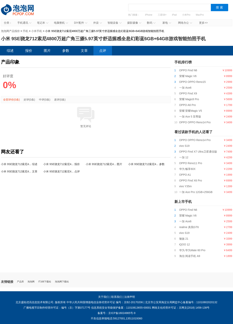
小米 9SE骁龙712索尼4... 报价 (61, 164)
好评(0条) (29, 99)
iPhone (148, 14)
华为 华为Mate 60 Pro (192, 250)
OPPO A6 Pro (187, 105)
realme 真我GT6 (189, 227)
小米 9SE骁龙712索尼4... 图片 (104, 164)
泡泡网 (31, 281)
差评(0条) (60, 99)
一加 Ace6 (185, 87)
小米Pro (186, 14)
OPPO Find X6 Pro (190, 180)
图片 (47, 51)
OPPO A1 (185, 174)
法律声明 (129, 296)
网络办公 (185, 22)
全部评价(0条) (11, 99)
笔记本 (42, 22)
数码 (151, 22)
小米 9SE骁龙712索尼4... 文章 (19, 171)
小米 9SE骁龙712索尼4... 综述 (19, 164)
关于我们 (103, 296)
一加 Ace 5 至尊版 (190, 116)
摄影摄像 (134, 22)
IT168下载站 (44, 281)
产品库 (20, 281)
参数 (65, 51)
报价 (28, 51)
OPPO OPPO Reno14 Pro (195, 122)
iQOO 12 (184, 244)
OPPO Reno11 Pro (190, 163)
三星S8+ (162, 14)
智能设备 (115, 22)
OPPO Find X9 (188, 93)
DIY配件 (80, 22)
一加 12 (183, 157)
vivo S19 (184, 145)
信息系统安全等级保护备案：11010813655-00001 (121, 307)
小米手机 (36, 31)
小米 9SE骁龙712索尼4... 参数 (146, 164)
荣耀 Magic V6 (188, 76)
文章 (84, 51)
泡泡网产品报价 (21, 12)
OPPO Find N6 (188, 70)
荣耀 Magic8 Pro (189, 99)
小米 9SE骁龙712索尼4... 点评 (61, 171)
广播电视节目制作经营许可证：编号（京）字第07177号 (57, 307)
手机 (25, 31)
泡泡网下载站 (62, 281)
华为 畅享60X (187, 168)
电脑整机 (61, 22)
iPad (174, 14)
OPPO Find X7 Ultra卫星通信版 (198, 151)
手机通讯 (24, 22)
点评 (102, 51)
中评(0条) (44, 99)
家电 (166, 22)
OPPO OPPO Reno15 (192, 81)
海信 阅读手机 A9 (189, 256)
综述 (10, 51)
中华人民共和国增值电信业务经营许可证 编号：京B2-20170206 (104, 302)
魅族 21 (183, 238)
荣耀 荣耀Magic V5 (190, 110)
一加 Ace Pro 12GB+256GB (196, 192)
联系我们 (116, 296)
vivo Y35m (185, 186)
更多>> (203, 22)
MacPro (200, 14)
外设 (97, 22)
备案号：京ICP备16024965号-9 (116, 313)
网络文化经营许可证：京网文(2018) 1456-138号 (181, 307)
